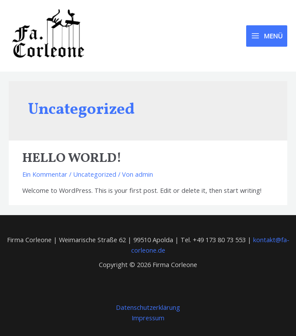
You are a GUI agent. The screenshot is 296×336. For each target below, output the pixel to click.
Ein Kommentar (44, 174)
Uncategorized (94, 174)
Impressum (148, 317)
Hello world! (72, 158)
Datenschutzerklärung (148, 307)
